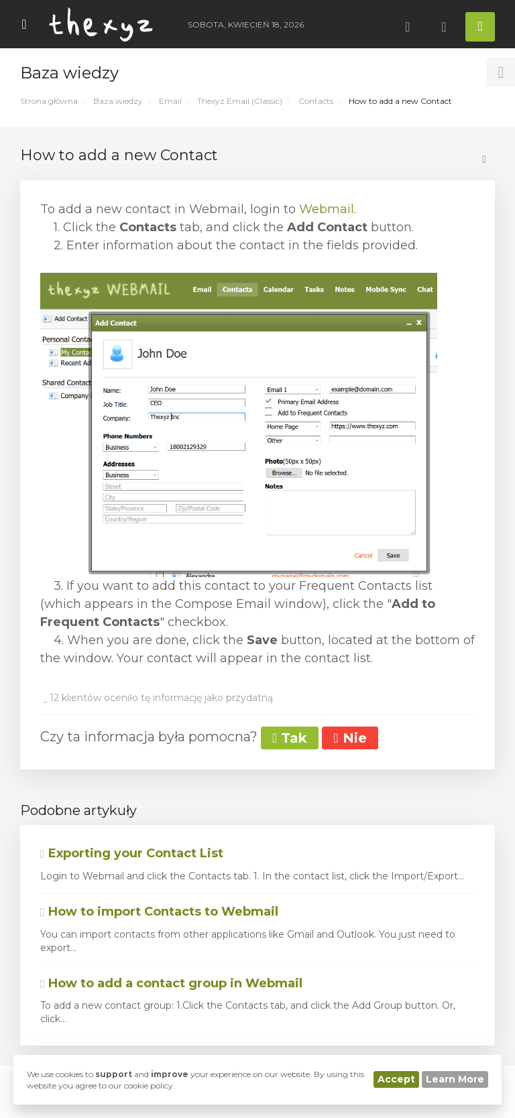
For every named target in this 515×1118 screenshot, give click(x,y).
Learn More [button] (455, 1079)
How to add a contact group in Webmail (171, 983)
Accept (396, 1079)
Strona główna (49, 101)
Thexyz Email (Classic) (239, 101)
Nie (349, 738)
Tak (289, 738)
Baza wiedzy (118, 101)
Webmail (326, 209)
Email (170, 101)
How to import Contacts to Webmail (159, 911)
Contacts (315, 101)
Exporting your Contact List (131, 853)
